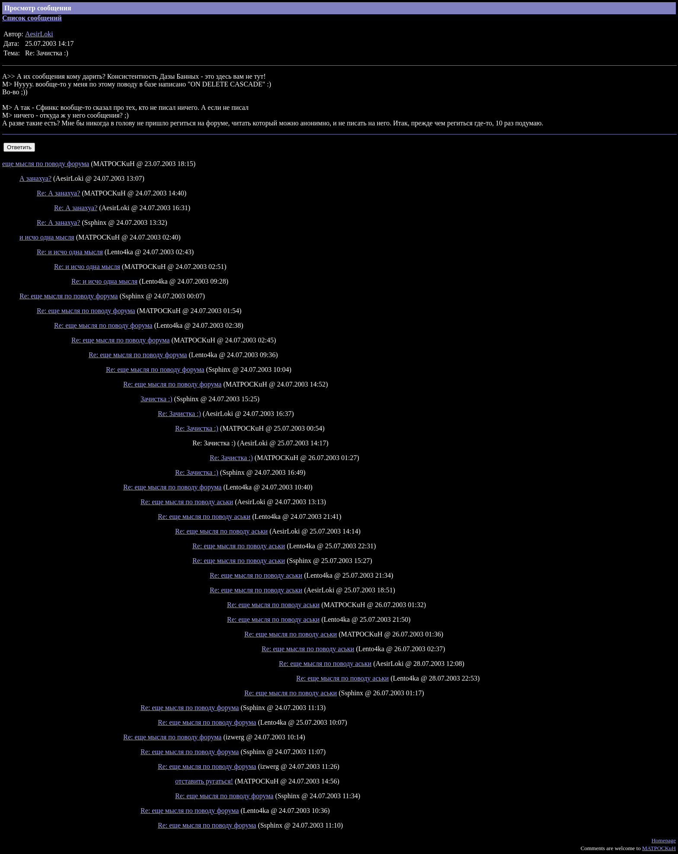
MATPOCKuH (659, 848)
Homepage (664, 840)
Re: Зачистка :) (179, 413)
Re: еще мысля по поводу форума (68, 296)
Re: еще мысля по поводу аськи (187, 501)
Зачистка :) (157, 399)
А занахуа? (35, 178)
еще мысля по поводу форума (45, 163)
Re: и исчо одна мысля (70, 252)
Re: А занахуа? (58, 193)
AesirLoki (39, 34)
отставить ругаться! (204, 781)
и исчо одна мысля (46, 237)
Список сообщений (32, 18)
